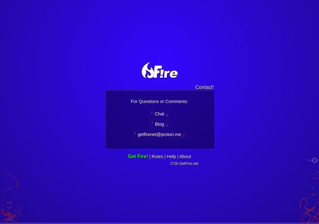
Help (171, 156)
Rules (157, 156)
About (185, 156)
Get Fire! (138, 156)
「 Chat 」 (159, 113)
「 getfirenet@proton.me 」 (159, 134)
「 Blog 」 (159, 124)
